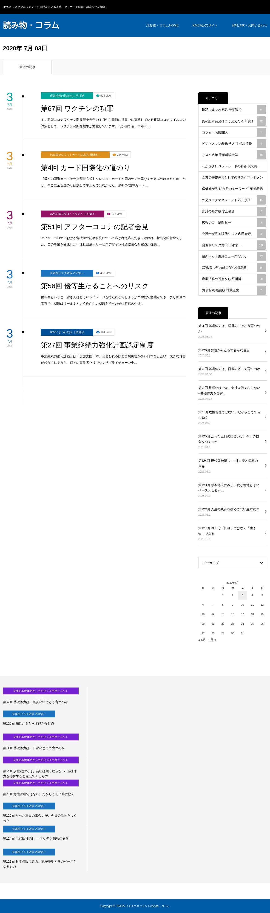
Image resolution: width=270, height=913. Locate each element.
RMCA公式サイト (205, 25)
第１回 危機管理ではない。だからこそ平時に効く (229, 414)
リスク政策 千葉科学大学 (234, 154)
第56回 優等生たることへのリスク (95, 286)
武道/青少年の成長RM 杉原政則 (234, 267)
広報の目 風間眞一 (234, 222)
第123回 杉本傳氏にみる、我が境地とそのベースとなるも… (228, 487)
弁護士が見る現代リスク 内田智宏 (234, 233)
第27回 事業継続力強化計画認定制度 (97, 345)
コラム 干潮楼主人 (234, 132)
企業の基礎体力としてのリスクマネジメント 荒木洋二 (234, 179)
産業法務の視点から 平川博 (67, 95)
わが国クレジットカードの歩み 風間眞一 (75, 154)
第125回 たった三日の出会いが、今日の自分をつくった (228, 439)
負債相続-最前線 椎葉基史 (234, 290)
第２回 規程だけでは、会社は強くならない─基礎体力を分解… (229, 390)
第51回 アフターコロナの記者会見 (95, 227)
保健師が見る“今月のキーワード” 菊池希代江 (234, 190)
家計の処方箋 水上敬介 (234, 211)
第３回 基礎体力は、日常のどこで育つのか (229, 369)
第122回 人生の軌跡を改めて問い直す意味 (228, 509)
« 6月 (202, 640)
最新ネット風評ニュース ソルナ (234, 256)
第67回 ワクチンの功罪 (77, 108)
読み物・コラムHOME (162, 25)
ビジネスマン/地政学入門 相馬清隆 (234, 143)
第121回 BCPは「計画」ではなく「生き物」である (227, 530)
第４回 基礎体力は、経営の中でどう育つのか (229, 328)
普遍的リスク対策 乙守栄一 (67, 273)
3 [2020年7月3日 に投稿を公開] (242, 595)
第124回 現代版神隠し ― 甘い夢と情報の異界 (228, 463)
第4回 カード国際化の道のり (86, 167)
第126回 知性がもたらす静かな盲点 (224, 350)
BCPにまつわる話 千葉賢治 (67, 332)
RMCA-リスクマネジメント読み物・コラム (143, 906)
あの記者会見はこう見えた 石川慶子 (72, 214)
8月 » (212, 640)
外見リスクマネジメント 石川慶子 (234, 200)
